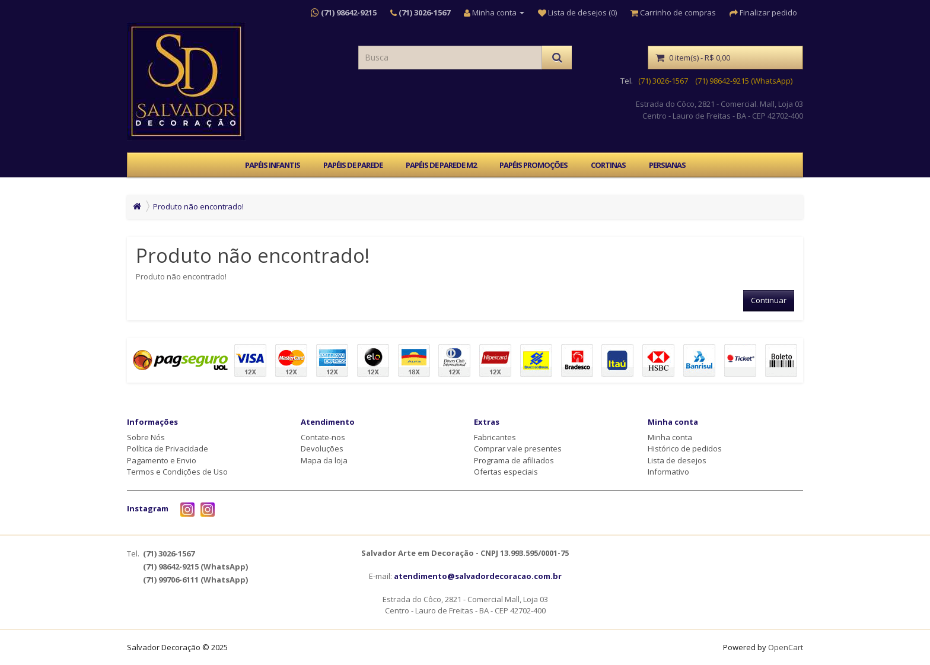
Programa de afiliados (514, 460)
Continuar (768, 300)
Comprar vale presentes (518, 448)
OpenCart (785, 647)
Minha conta (670, 437)
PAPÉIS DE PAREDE (353, 165)
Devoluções (322, 448)
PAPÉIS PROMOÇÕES (533, 165)
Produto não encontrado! (198, 206)
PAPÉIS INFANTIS (272, 165)
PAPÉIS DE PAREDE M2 (441, 165)
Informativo (668, 471)
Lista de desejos (677, 460)
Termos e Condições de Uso (177, 471)
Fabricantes (495, 437)
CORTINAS (608, 165)
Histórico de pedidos (685, 448)
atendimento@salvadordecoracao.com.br (478, 576)
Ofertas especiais (506, 471)
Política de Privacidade (167, 448)
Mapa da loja (324, 460)
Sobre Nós (146, 437)
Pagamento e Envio (161, 460)
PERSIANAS (667, 165)
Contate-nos (323, 437)
